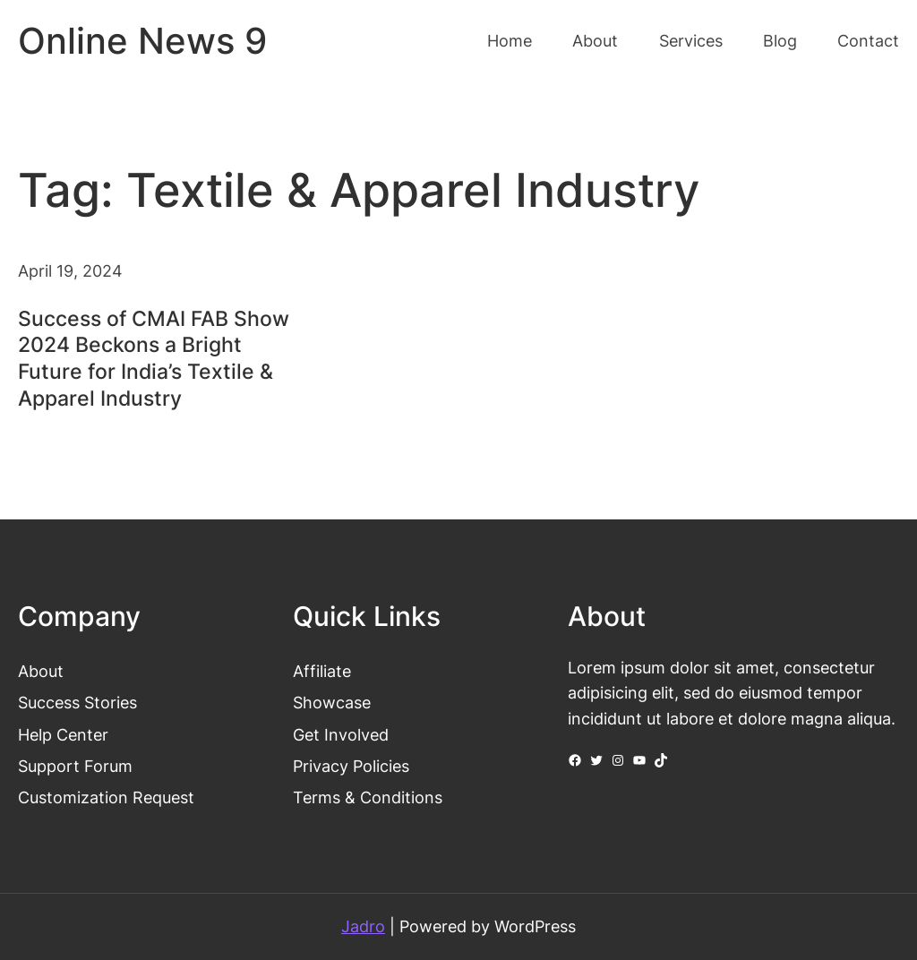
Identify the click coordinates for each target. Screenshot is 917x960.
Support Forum (75, 766)
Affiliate (322, 671)
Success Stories (77, 702)
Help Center (63, 734)
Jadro (363, 926)
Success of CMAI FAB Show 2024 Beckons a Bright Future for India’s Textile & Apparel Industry (153, 359)
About (41, 671)
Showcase (332, 702)
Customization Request (106, 797)
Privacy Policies (351, 766)
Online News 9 (142, 41)
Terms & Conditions (367, 797)
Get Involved (341, 734)
